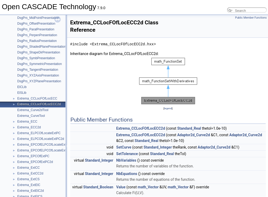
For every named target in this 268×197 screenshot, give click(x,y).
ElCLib (21, 87)
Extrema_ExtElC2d (30, 191)
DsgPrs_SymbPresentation (36, 58)
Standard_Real (189, 128)
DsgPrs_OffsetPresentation (36, 23)
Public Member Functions (251, 17)
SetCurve (123, 147)
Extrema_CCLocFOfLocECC (37, 98)
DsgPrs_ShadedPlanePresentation (41, 46)
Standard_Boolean (98, 187)
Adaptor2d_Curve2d (193, 135)
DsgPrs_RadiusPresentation (37, 41)
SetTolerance (127, 154)
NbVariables (126, 160)
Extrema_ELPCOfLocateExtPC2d (40, 139)
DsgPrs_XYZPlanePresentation (39, 81)
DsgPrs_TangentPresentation (37, 70)
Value (120, 187)
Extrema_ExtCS (28, 179)
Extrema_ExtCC (28, 167)
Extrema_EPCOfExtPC (33, 156)
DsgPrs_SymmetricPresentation (39, 64)
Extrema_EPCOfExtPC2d (35, 162)
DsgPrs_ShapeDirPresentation (38, 52)
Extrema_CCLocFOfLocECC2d (39, 104)
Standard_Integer (157, 147)
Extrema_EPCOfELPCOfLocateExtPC (43, 144)
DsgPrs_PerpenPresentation (37, 35)
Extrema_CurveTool (31, 116)
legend (168, 108)
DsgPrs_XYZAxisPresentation (38, 75)
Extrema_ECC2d (29, 127)
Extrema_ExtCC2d (30, 173)
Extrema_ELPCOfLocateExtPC (38, 133)
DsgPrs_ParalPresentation (35, 29)
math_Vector (148, 187)
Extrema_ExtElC (28, 185)
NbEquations (126, 174)
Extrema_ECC (27, 121)
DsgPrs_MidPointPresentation (38, 18)
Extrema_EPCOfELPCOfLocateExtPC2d (45, 150)
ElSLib (21, 93)
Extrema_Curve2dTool (32, 110)
